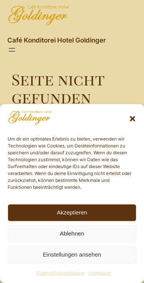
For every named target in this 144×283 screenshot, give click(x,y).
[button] (132, 119)
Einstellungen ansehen (72, 254)
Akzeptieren (72, 212)
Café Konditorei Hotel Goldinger (56, 40)
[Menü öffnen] (12, 49)
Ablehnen (72, 233)
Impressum (99, 273)
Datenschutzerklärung (60, 273)
